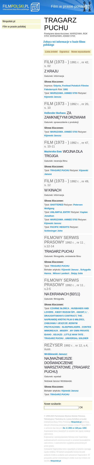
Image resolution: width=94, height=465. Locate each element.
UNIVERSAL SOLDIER (76, 338)
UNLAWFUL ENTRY (60, 212)
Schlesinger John (53, 230)
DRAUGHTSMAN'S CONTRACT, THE (63, 316)
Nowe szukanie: (52, 403)
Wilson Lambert (61, 273)
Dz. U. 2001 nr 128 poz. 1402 (74, 428)
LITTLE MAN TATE (73, 334)
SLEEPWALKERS (71, 327)
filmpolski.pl (76, 422)
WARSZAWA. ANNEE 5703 (64, 93)
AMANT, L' (82, 312)
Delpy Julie (77, 273)
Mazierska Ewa (53, 151)
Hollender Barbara (54, 113)
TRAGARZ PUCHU (59, 170)
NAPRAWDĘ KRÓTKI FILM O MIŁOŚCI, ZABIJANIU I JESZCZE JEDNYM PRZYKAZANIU (64, 323)
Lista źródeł (51, 51)
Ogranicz (64, 51)
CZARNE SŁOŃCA (59, 308)
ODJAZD (57, 334)
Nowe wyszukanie (80, 51)
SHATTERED (56, 204)
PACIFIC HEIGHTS (59, 227)
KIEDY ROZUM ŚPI (65, 312)
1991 (65, 89)
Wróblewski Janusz (55, 354)
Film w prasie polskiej (14, 26)
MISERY (64, 330)
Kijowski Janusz (52, 97)
